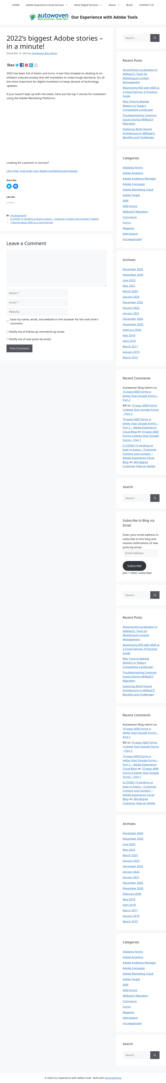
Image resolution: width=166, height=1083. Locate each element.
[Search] (155, 38)
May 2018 (129, 335)
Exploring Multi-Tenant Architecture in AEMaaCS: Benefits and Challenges (139, 133)
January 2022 (131, 308)
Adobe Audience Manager (139, 178)
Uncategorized (18, 215)
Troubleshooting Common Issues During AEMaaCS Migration (140, 119)
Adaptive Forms (133, 167)
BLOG (129, 4)
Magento (128, 228)
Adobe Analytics (133, 173)
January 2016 (131, 352)
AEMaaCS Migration (135, 211)
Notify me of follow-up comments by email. (37, 331)
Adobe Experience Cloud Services (48, 5)
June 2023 (129, 280)
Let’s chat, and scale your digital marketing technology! (41, 171)
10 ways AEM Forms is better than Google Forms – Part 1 (141, 436)
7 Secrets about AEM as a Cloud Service (31, 222)
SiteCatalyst (130, 234)
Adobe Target (131, 195)
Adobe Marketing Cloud (138, 189)
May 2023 (129, 286)
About (116, 5)
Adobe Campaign (134, 184)
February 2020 (132, 330)
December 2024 (133, 269)
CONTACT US (146, 4)
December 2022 (133, 302)
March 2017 (130, 346)
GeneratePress (113, 1077)
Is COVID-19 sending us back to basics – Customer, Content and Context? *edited (54, 218)
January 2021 (131, 313)
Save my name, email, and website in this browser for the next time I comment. (54, 321)
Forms (127, 222)
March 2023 (130, 291)
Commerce (130, 217)
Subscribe (134, 566)
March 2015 (130, 357)
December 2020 (133, 319)
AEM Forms (130, 206)
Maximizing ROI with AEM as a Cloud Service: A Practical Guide (141, 92)
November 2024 (133, 275)
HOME (16, 4)
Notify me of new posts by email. (30, 339)
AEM (126, 200)
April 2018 (129, 341)
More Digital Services (90, 5)
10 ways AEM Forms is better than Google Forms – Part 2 (140, 396)
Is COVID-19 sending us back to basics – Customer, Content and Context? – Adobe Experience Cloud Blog (140, 454)
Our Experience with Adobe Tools (104, 17)
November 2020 (133, 324)
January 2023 (131, 297)
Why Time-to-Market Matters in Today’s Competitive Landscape (138, 106)
